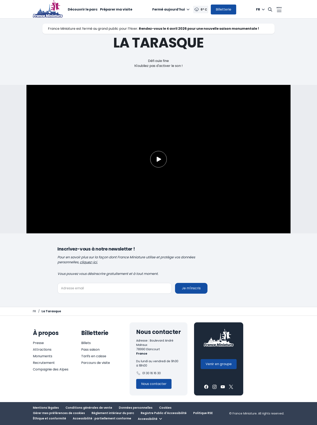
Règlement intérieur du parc (113, 413)
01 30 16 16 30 (148, 373)
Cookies (165, 408)
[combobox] (171, 9)
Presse (38, 343)
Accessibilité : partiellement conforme (102, 418)
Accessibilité (150, 418)
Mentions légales (46, 408)
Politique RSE (203, 413)
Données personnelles (136, 408)
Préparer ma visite (116, 9)
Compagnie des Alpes (50, 369)
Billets (86, 343)
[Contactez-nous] (154, 384)
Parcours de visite (95, 362)
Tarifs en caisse (93, 356)
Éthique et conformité (49, 418)
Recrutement (44, 362)
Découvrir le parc (83, 9)
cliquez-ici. (89, 262)
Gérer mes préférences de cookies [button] (59, 413)
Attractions (42, 349)
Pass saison (90, 349)
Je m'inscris (191, 288)
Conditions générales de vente (89, 408)
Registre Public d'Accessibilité (164, 413)
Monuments (42, 356)
